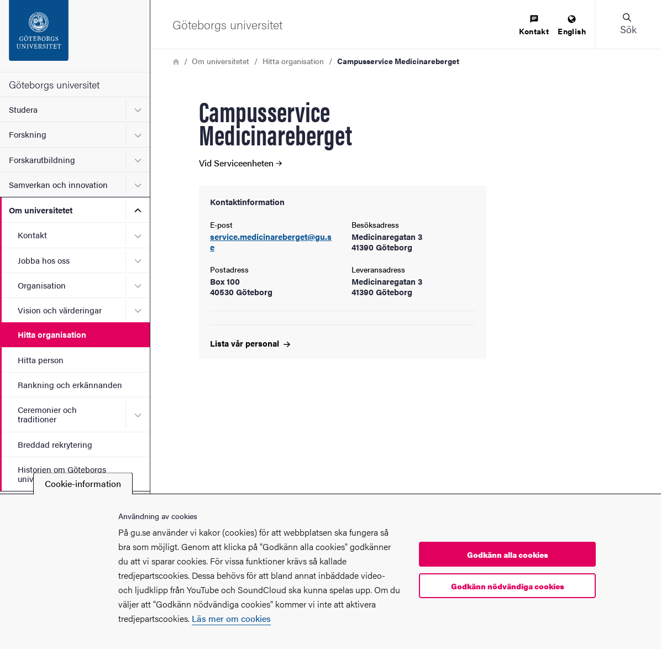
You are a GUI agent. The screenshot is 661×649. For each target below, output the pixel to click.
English (572, 25)
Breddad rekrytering (55, 444)
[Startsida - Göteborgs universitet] (75, 36)
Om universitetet (40, 210)
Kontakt (32, 234)
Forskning (27, 134)
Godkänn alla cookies (507, 554)
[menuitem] (534, 26)
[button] (628, 24)
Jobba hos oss (44, 260)
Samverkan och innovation (58, 184)
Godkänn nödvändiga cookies (507, 586)
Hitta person (41, 359)
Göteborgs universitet (54, 84)
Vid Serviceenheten (240, 163)
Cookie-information (83, 483)
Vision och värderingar (60, 310)
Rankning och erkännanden (70, 384)
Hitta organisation (52, 334)
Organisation (42, 285)
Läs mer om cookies (231, 618)
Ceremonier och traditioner (47, 414)
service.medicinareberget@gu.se (271, 242)
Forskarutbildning (42, 159)
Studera (23, 109)
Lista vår (250, 343)
